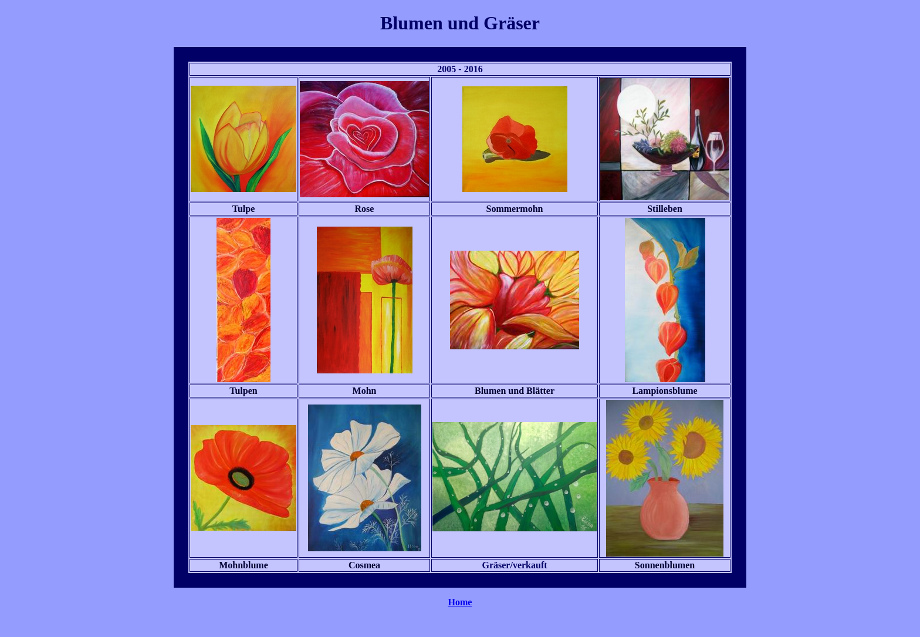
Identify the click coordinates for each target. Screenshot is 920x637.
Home (460, 602)
